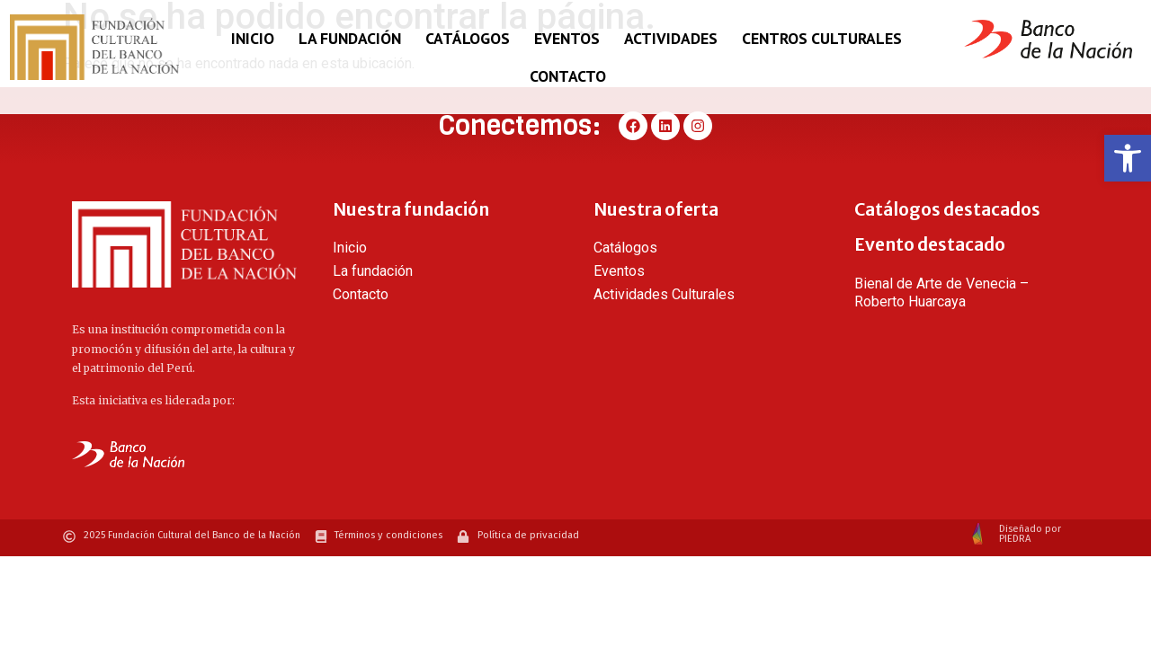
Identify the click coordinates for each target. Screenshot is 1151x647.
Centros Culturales (822, 38)
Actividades (671, 38)
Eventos (567, 38)
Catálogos (467, 38)
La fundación (350, 38)
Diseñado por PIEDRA (1030, 534)
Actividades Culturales (664, 294)
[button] (1127, 158)
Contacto (568, 76)
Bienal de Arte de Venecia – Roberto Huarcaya (941, 292)
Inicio (252, 38)
